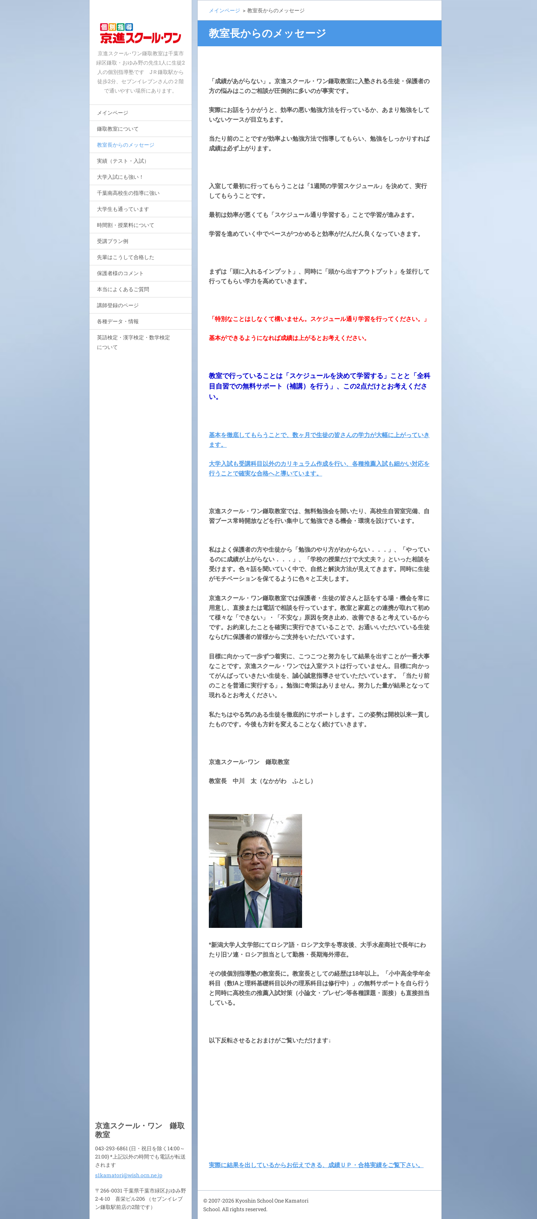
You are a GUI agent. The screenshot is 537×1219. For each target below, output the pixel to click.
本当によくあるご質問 (123, 289)
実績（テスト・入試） (123, 160)
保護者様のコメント (120, 273)
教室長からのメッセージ (125, 144)
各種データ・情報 (118, 321)
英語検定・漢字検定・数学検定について (133, 342)
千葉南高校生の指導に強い (128, 192)
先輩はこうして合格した (125, 257)
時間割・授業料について (125, 224)
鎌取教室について (118, 128)
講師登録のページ (118, 305)
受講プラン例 (112, 240)
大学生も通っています (123, 208)
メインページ (112, 112)
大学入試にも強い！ (120, 176)
